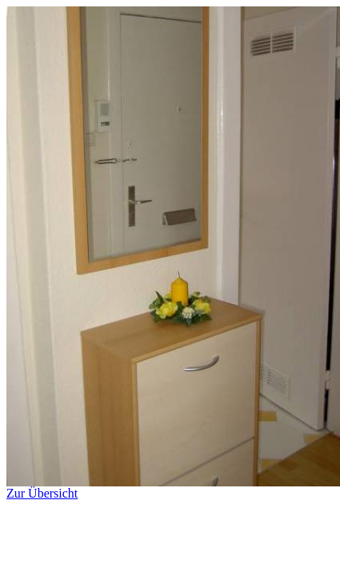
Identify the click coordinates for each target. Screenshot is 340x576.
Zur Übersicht (173, 487)
